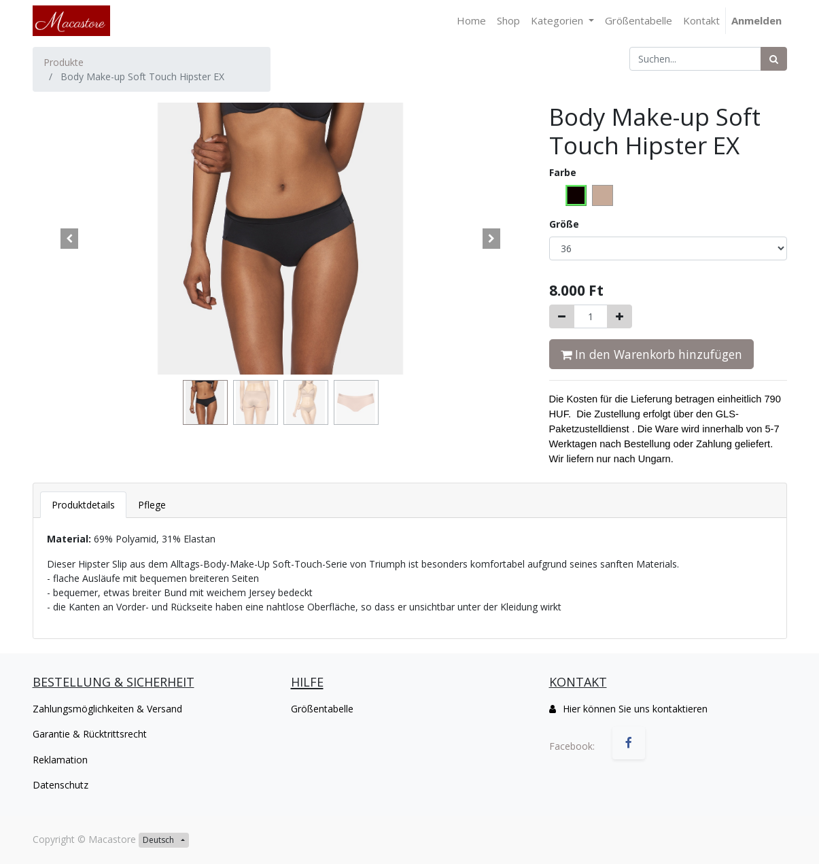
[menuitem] (471, 20)
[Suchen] (774, 59)
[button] (70, 238)
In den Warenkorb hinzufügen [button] (651, 354)
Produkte (63, 62)
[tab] (83, 504)
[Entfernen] (561, 316)
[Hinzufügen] (619, 316)
